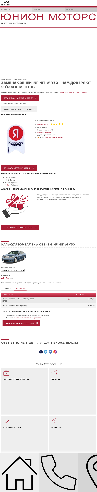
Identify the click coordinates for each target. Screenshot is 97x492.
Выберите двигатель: (9, 267)
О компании (38, 10)
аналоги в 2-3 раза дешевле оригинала (73, 92)
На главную (5, 10)
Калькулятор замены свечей (18, 109)
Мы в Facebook (41, 352)
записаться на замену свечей (18, 227)
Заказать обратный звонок (17, 168)
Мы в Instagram (55, 352)
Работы (7, 288)
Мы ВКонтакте (50, 352)
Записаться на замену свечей (18, 98)
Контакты (70, 10)
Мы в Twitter (45, 352)
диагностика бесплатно (54, 137)
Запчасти (20, 288)
